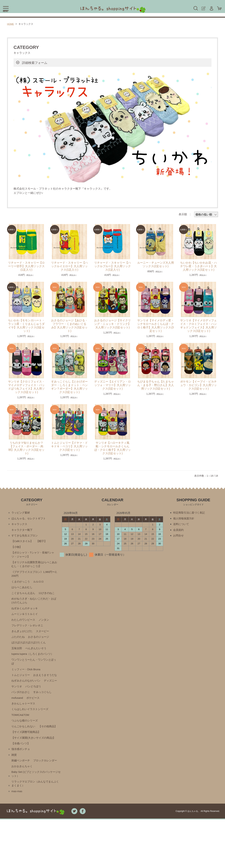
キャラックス (19, 524)
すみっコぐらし (21, 713)
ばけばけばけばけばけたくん (29, 649)
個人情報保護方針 (184, 518)
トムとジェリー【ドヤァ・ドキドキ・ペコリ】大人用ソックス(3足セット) (69, 446)
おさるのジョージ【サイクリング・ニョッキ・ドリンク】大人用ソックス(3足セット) (112, 324)
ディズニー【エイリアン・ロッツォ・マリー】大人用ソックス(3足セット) (112, 385)
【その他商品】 (21, 749)
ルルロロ (40, 585)
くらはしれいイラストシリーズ (31, 725)
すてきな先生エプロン (25, 536)
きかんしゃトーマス (41, 719)
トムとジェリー (21, 683)
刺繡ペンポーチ (21, 789)
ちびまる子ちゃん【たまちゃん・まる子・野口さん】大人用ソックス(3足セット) (155, 385)
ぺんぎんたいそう (37, 655)
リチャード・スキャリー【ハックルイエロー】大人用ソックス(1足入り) (69, 266)
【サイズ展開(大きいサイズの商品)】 (31, 763)
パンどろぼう (19, 707)
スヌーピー (44, 637)
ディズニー (18, 701)
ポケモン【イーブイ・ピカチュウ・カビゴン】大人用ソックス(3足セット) (198, 385)
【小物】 (17, 548)
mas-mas (17, 827)
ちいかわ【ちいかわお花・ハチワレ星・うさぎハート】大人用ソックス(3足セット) (198, 266)
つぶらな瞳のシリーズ (25, 737)
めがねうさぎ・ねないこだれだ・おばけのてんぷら (33, 605)
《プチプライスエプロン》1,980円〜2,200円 (34, 577)
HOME (10, 24)
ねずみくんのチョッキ (25, 613)
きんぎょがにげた (22, 637)
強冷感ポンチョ (21, 777)
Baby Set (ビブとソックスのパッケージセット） (34, 809)
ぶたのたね (18, 643)
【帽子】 (43, 542)
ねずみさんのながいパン (26, 695)
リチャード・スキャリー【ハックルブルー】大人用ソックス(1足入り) (112, 266)
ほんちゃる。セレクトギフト (29, 518)
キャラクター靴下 (22, 530)
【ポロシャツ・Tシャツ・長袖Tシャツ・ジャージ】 (34, 556)
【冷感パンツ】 (21, 771)
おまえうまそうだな (24, 689)
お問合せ (178, 536)
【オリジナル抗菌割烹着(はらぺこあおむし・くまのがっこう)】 (34, 567)
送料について (181, 524)
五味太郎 (17, 655)
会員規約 (178, 530)
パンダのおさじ (41, 707)
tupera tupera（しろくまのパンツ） (33, 661)
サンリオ (34, 701)
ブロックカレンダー (24, 795)
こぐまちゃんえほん (24, 597)
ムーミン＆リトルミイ (25, 619)
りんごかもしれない (24, 743)
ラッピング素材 (21, 512)
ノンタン (45, 625)
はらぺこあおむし (22, 591)
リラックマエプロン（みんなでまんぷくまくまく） (35, 819)
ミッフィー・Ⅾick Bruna (26, 677)
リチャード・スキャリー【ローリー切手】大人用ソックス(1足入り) (26, 266)
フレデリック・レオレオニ (28, 631)
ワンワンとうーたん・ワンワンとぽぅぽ (33, 669)
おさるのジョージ (40, 643)
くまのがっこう (21, 585)
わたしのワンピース (24, 625)
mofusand (40, 713)
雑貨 (14, 783)
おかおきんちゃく (22, 801)
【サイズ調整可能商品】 (26, 755)
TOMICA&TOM (20, 731)
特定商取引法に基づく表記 (190, 512)
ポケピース (18, 719)
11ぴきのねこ (48, 597)
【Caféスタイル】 (22, 542)
